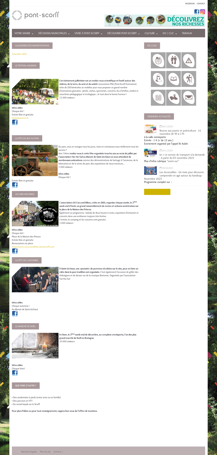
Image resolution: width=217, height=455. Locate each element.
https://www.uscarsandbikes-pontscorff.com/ (33, 246)
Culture (150, 33)
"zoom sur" (173, 161)
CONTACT (201, 3)
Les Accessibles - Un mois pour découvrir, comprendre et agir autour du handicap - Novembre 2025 (174, 175)
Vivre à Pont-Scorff (87, 33)
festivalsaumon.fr (20, 117)
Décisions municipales (52, 33)
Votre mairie (22, 33)
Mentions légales (29, 451)
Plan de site (45, 451)
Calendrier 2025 (19, 53)
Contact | (58, 451)
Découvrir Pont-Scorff (122, 33)
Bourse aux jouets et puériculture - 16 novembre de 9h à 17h (180, 132)
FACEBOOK (190, 3)
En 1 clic (168, 33)
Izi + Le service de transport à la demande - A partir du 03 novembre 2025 (182, 156)
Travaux (187, 33)
